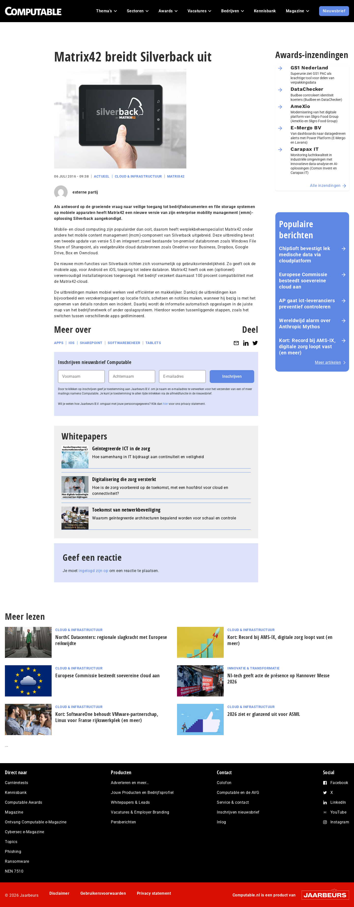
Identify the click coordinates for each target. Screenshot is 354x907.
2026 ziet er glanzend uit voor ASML (263, 714)
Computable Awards (23, 802)
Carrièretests (16, 782)
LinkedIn (338, 802)
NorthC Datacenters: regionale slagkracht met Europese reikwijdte (111, 640)
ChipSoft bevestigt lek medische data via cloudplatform (304, 254)
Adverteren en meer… (130, 782)
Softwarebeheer (124, 343)
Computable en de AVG (238, 792)
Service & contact (233, 802)
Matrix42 (176, 176)
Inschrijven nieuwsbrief (238, 812)
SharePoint (91, 343)
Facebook (339, 782)
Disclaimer (59, 893)
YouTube (338, 812)
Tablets (153, 343)
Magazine (14, 812)
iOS (72, 343)
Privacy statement (154, 893)
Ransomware (17, 861)
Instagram (339, 822)
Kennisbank (16, 792)
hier (165, 404)
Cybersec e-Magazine (24, 832)
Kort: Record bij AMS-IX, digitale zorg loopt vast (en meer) (307, 346)
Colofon (224, 782)
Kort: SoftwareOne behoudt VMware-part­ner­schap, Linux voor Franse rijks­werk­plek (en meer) (106, 717)
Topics (11, 841)
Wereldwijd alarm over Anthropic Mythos (305, 323)
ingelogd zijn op (93, 570)
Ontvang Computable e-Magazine (36, 822)
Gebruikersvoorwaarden (103, 893)
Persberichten (123, 822)
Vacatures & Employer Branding (140, 812)
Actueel (102, 176)
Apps (58, 343)
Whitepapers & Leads (130, 802)
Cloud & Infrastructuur (138, 176)
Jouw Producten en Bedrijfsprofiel (142, 792)
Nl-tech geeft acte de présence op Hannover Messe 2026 (278, 678)
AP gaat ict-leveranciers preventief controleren (307, 304)
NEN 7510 (14, 871)
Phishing (13, 851)
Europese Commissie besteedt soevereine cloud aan (303, 281)
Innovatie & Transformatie (253, 668)
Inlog (221, 822)
